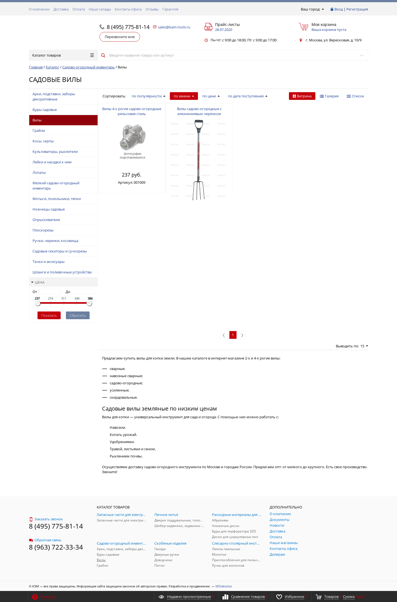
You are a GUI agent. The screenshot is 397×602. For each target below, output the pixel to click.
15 (364, 345)
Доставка (61, 9)
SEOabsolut (223, 586)
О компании (39, 9)
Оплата (79, 9)
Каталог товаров (63, 55)
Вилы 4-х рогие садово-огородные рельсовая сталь (131, 111)
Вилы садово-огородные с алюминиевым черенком (199, 111)
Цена (37, 282)
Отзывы (152, 9)
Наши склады (100, 9)
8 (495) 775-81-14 (128, 27)
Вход (338, 9)
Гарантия (170, 9)
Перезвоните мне (120, 36)
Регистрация (357, 9)
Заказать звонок (46, 518)
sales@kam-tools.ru (174, 27)
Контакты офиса (128, 9)
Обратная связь (45, 539)
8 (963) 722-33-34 (56, 547)
